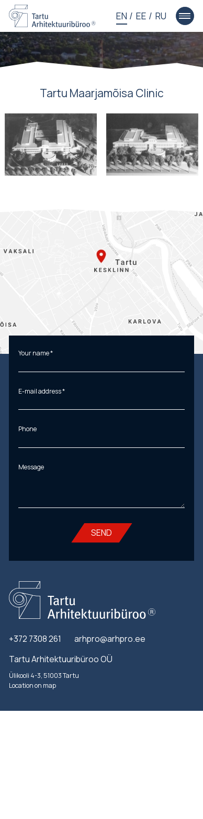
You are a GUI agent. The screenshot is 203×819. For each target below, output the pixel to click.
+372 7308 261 (35, 638)
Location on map (32, 685)
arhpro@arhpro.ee (109, 638)
